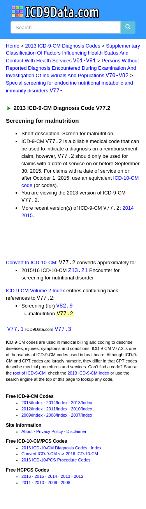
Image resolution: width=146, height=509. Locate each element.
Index (37, 405)
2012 (26, 412)
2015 (27, 217)
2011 (51, 412)
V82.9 (64, 308)
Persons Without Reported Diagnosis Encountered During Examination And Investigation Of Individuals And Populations (72, 68)
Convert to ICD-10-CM (31, 264)
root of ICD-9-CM (29, 375)
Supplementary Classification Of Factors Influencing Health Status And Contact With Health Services (73, 53)
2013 (75, 405)
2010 (75, 412)
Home (12, 46)
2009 (26, 417)
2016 (26, 479)
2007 (75, 417)
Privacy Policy (49, 434)
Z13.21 (78, 272)
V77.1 (15, 332)
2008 (51, 417)
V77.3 (63, 332)
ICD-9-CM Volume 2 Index (35, 292)
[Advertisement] (62, 240)
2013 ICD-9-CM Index (88, 375)
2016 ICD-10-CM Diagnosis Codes (54, 450)
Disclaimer (76, 434)
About (27, 434)
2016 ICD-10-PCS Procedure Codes (55, 462)
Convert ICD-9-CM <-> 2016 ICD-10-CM (59, 456)
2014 (128, 210)
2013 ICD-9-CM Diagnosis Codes (62, 46)
